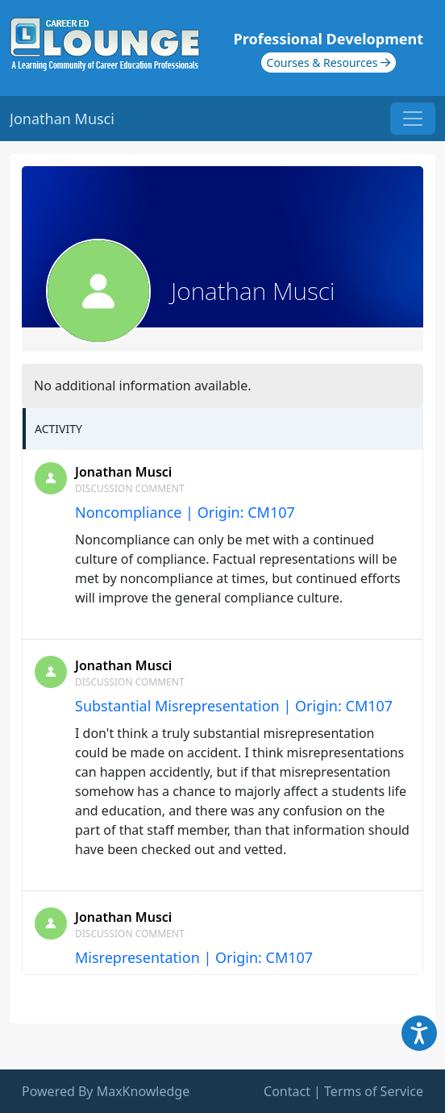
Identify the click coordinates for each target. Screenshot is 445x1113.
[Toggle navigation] (412, 118)
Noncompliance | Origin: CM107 (185, 512)
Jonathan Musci (123, 472)
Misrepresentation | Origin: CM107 (194, 957)
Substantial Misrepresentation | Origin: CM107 (234, 705)
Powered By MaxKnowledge (105, 1091)
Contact (287, 1091)
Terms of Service (373, 1091)
